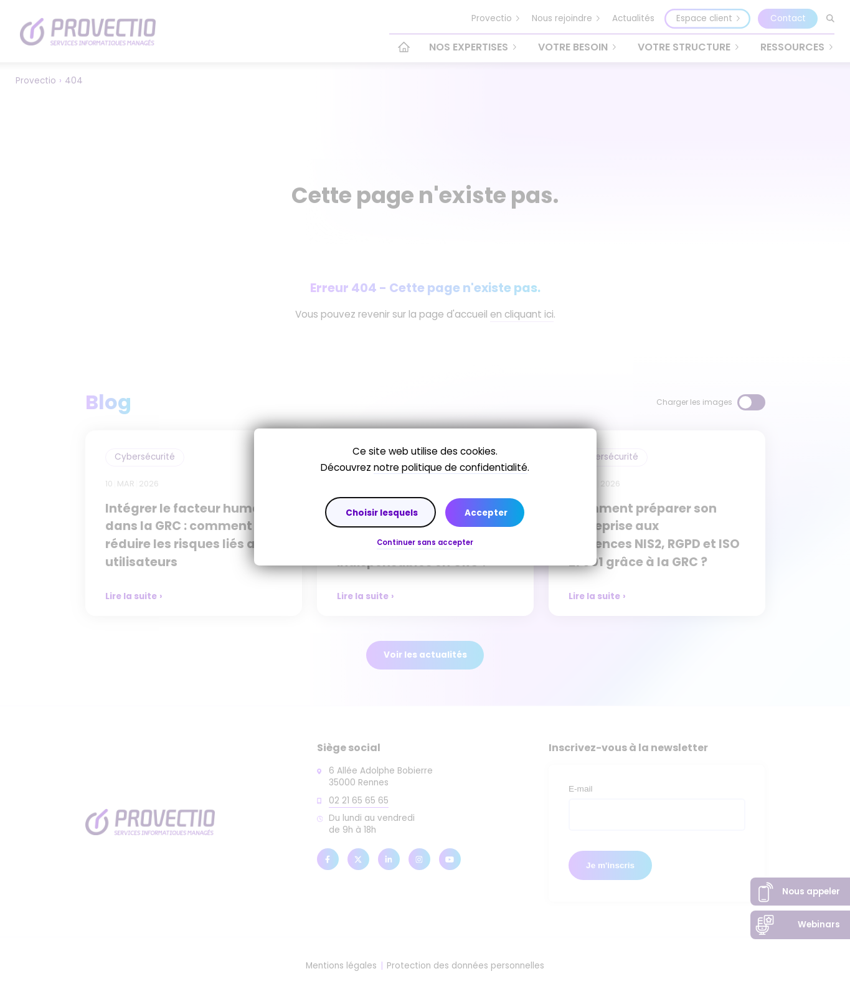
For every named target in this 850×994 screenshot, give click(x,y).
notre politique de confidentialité (450, 467)
